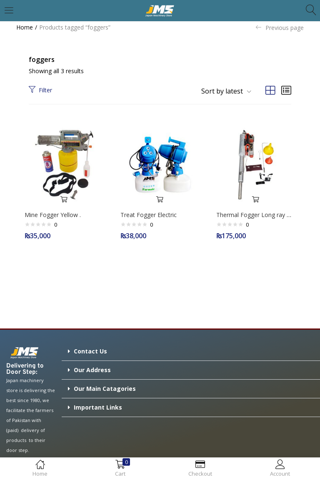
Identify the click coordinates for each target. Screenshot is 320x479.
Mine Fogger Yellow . (55, 213)
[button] (223, 91)
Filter (40, 90)
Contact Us (90, 349)
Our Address (92, 368)
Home (24, 27)
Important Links (98, 405)
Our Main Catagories (105, 386)
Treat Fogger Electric (150, 213)
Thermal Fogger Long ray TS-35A (263, 213)
